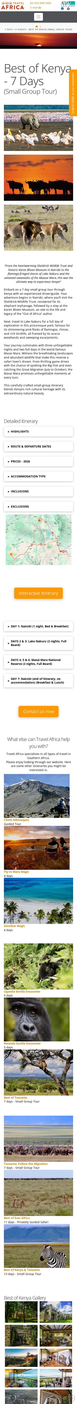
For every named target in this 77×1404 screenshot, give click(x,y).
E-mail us (35, 8)
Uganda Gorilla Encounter (22, 991)
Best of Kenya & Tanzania (22, 1270)
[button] (38, 17)
